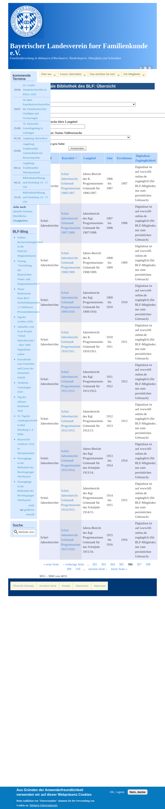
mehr (31, 505)
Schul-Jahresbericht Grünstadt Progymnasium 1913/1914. (70, 460)
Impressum (99, 585)
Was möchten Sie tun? (103, 74)
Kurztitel (70, 158)
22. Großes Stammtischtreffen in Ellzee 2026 (35, 90)
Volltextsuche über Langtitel (58, 121)
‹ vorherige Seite (73, 564)
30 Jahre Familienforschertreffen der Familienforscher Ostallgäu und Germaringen (36, 109)
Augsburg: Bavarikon (35, 138)
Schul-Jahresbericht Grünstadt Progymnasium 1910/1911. (70, 342)
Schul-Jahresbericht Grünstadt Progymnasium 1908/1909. (70, 262)
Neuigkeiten (20, 220)
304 (112, 564)
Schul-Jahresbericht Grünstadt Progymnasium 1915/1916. (70, 540)
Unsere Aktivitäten (72, 74)
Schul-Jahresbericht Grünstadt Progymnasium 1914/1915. (70, 500)
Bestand (44, 99)
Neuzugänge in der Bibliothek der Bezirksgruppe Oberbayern (25, 467)
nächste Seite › (97, 569)
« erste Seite (51, 564)
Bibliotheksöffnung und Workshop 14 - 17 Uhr (35, 182)
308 (148, 564)
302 (94, 564)
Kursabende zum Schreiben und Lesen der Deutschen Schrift (25, 368)
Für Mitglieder (133, 74)
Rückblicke (19, 216)
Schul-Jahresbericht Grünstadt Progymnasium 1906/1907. (70, 183)
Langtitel (89, 158)
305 (121, 564)
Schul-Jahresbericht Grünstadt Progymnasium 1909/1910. (70, 302)
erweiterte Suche (47, 585)
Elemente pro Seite (52, 144)
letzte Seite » (119, 569)
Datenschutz (82, 585)
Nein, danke (138, 794)
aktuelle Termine (22, 211)
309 (69, 569)
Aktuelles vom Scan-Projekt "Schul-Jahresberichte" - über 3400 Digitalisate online (26, 340)
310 (77, 569)
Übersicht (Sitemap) (23, 585)
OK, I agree (117, 794)
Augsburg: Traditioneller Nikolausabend (31, 168)
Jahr (109, 158)
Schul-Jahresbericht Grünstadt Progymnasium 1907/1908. (70, 223)
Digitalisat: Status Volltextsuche (60, 133)
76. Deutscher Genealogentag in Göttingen (33, 128)
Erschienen (124, 158)
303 (103, 564)
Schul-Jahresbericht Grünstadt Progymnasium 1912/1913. (70, 421)
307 (139, 564)
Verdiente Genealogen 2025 (24, 387)
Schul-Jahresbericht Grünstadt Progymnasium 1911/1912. (70, 381)
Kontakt (66, 585)
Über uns (47, 74)
